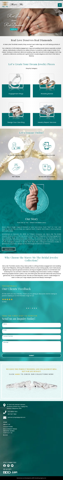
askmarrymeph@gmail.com (16, 417)
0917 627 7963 (12, 414)
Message (5, 342)
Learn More (9, 249)
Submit (31, 355)
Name (5, 324)
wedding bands (39, 48)
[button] (60, 5)
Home (5, 422)
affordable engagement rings (22, 48)
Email (4, 330)
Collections (8, 427)
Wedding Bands (9, 431)
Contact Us (7, 433)
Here (17, 374)
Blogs (5, 435)
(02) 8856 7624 (12, 412)
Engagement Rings (10, 429)
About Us (6, 424)
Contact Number (8, 336)
